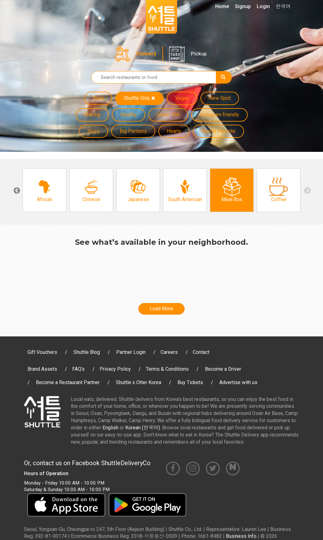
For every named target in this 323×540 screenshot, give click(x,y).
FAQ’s (78, 369)
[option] (44, 190)
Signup (243, 6)
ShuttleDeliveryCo (126, 463)
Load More (161, 308)
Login (263, 6)
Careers (169, 352)
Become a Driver (223, 369)
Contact (201, 352)
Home (222, 6)
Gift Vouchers (42, 352)
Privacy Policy (115, 369)
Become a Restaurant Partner (68, 382)
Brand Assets (42, 369)
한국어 (283, 6)
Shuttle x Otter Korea (138, 382)
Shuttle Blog (86, 352)
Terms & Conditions (167, 369)
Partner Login (131, 352)
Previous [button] (16, 190)
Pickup (199, 54)
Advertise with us (238, 382)
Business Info (241, 536)
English (110, 428)
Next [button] (307, 190)
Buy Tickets (190, 382)
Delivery (146, 54)
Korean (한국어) (142, 428)
